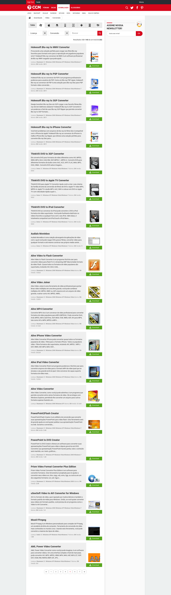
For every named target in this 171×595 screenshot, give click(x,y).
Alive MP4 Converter (42, 308)
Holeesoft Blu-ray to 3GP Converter (49, 100)
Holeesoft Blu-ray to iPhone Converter (51, 127)
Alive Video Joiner (40, 282)
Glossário (75, 8)
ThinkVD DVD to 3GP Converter (47, 153)
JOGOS (29, 13)
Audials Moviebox (40, 233)
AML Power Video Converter (46, 546)
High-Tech (30, 2)
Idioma (141, 2)
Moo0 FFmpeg (38, 519)
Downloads (63, 8)
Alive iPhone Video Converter (46, 335)
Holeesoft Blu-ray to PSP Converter (49, 73)
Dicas (53, 8)
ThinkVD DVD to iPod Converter (47, 207)
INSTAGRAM (76, 13)
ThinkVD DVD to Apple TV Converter (50, 180)
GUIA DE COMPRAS (93, 13)
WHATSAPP (37, 13)
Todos (32, 25)
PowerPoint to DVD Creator (45, 440)
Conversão (56, 18)
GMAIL (84, 13)
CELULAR (45, 13)
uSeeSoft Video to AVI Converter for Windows (55, 493)
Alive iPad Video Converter (45, 362)
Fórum (46, 8)
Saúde (38, 2)
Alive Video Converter (42, 388)
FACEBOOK (53, 13)
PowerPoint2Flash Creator (45, 413)
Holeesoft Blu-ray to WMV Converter (50, 47)
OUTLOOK (61, 13)
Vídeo (47, 18)
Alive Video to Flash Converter (47, 255)
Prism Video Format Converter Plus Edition (53, 466)
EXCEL (68, 13)
